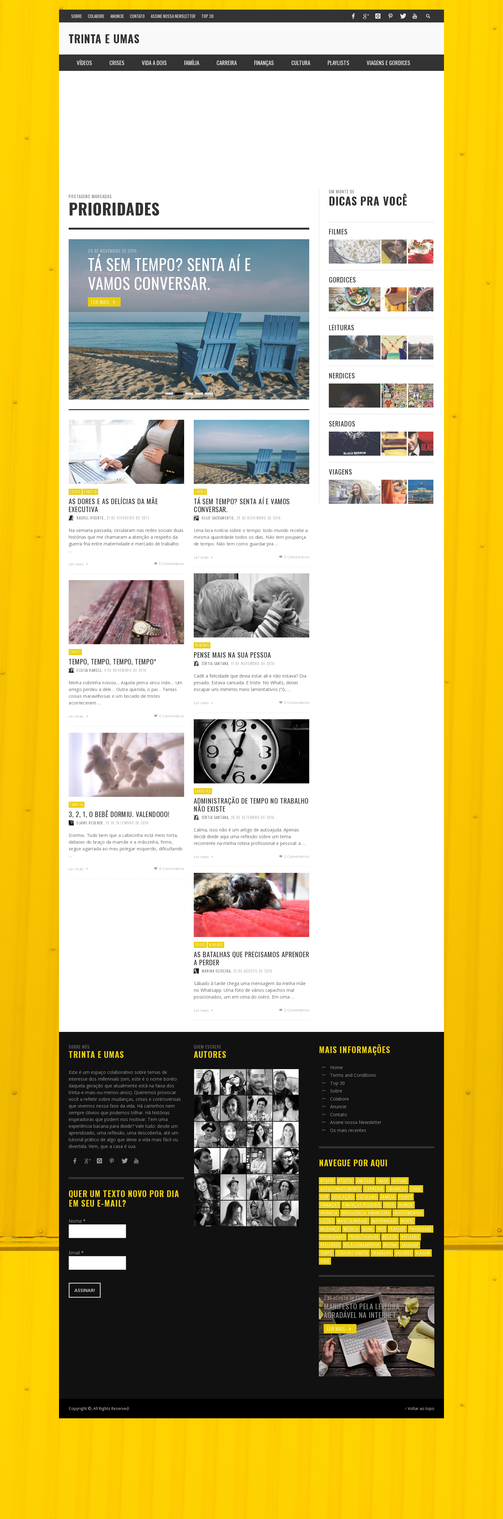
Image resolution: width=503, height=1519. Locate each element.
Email (76, 1253)
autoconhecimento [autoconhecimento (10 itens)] (340, 1188)
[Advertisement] (251, 130)
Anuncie (338, 1106)
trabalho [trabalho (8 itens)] (382, 1252)
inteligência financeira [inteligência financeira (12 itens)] (366, 1212)
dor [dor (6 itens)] (324, 1196)
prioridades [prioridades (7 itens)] (332, 1236)
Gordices (342, 279)
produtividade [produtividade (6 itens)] (364, 1236)
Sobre (336, 1091)
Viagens (340, 472)
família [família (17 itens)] (388, 1196)
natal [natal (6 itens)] (367, 1228)
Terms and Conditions (353, 1075)
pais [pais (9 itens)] (381, 1228)
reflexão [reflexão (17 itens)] (410, 1236)
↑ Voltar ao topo (419, 1408)
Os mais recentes (348, 1130)
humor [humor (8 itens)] (406, 1204)
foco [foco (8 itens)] (389, 1204)
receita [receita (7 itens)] (390, 1236)
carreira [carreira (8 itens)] (373, 1188)
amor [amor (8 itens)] (382, 1180)
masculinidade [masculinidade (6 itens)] (352, 1220)
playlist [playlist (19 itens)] (397, 1228)
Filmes (338, 231)
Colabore (339, 1099)
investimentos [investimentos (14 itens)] (408, 1212)
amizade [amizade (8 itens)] (365, 1180)
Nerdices (342, 375)
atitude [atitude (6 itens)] (399, 1180)
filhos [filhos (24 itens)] (405, 1196)
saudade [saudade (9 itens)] (410, 1244)
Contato (338, 1114)
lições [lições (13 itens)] (327, 1220)
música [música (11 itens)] (351, 1228)
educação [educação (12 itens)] (343, 1196)
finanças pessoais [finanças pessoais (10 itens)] (361, 1204)
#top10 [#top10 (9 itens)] (327, 1180)
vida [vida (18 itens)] (324, 1260)
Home (336, 1067)
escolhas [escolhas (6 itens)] (367, 1196)
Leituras (341, 327)
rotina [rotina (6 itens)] (390, 1244)
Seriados (342, 423)
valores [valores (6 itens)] (404, 1252)
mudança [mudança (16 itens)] (330, 1228)
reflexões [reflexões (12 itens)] (330, 1244)
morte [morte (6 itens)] (407, 1220)
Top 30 (337, 1083)
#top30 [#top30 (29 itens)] (345, 1180)
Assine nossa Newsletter (355, 1122)
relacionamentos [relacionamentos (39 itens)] (362, 1244)
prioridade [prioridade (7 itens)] (420, 1228)
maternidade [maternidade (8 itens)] (384, 1220)
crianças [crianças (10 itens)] (397, 1188)
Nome (77, 1221)
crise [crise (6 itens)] (416, 1188)
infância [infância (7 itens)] (329, 1212)
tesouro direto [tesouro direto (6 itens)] (352, 1252)
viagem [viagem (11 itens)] (423, 1252)
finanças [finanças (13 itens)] (329, 1204)
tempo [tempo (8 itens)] (326, 1252)
